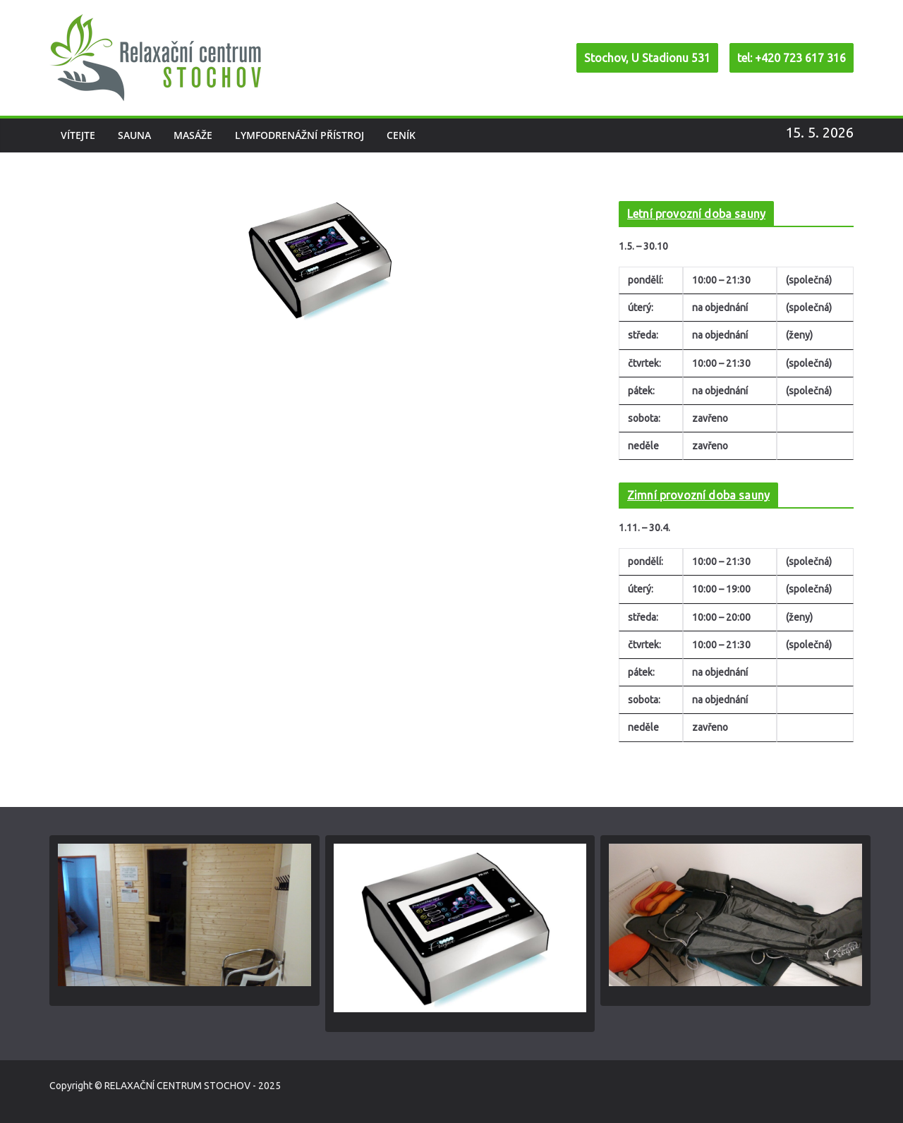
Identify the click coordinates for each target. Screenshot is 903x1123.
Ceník (401, 135)
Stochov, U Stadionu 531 (647, 57)
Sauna (134, 135)
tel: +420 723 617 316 (791, 57)
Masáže (193, 135)
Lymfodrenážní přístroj (299, 135)
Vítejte (78, 135)
